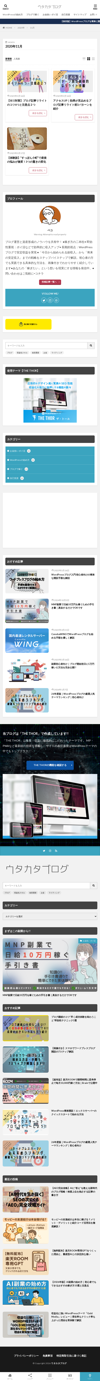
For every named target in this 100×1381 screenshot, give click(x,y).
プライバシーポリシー (26, 1355)
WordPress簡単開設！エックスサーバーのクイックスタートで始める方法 (73, 1112)
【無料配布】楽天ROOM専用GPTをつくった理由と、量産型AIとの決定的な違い (73, 1252)
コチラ (39, 273)
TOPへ (90, 1377)
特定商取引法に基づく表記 (71, 1355)
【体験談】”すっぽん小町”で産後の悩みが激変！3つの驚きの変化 (27, 159)
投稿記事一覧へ (49, 281)
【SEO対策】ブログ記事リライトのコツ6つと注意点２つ (27, 102)
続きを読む (38, 113)
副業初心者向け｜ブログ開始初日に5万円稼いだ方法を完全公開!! (72, 665)
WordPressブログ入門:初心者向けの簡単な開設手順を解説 (73, 576)
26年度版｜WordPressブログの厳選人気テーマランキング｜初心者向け (73, 695)
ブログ (9, 353)
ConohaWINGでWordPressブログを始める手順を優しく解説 (72, 636)
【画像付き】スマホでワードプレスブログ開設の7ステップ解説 (73, 1050)
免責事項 (48, 1355)
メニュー (50, 1377)
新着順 (8, 58)
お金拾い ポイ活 (50, 14)
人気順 (16, 58)
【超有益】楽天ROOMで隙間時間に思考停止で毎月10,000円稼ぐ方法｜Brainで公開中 (74, 1081)
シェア (30, 1377)
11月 (32, 27)
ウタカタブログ (59, 1363)
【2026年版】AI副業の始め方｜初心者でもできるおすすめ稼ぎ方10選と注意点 (73, 1284)
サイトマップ (80, 14)
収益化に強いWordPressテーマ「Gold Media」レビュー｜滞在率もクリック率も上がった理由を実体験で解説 (73, 1317)
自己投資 (65, 14)
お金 (45, 353)
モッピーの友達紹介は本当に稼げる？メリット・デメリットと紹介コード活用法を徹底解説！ (73, 1223)
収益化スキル (22, 353)
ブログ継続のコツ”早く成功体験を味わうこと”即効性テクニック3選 (73, 1018)
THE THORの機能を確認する (50, 764)
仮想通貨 (35, 353)
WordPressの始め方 (13, 14)
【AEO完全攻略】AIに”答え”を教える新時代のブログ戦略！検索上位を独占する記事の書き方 (74, 1191)
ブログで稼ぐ (32, 14)
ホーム (10, 1377)
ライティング (57, 353)
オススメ (70, 1377)
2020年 (21, 27)
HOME (9, 27)
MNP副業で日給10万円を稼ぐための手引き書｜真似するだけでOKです (72, 606)
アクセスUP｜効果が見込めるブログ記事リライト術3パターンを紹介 (72, 104)
